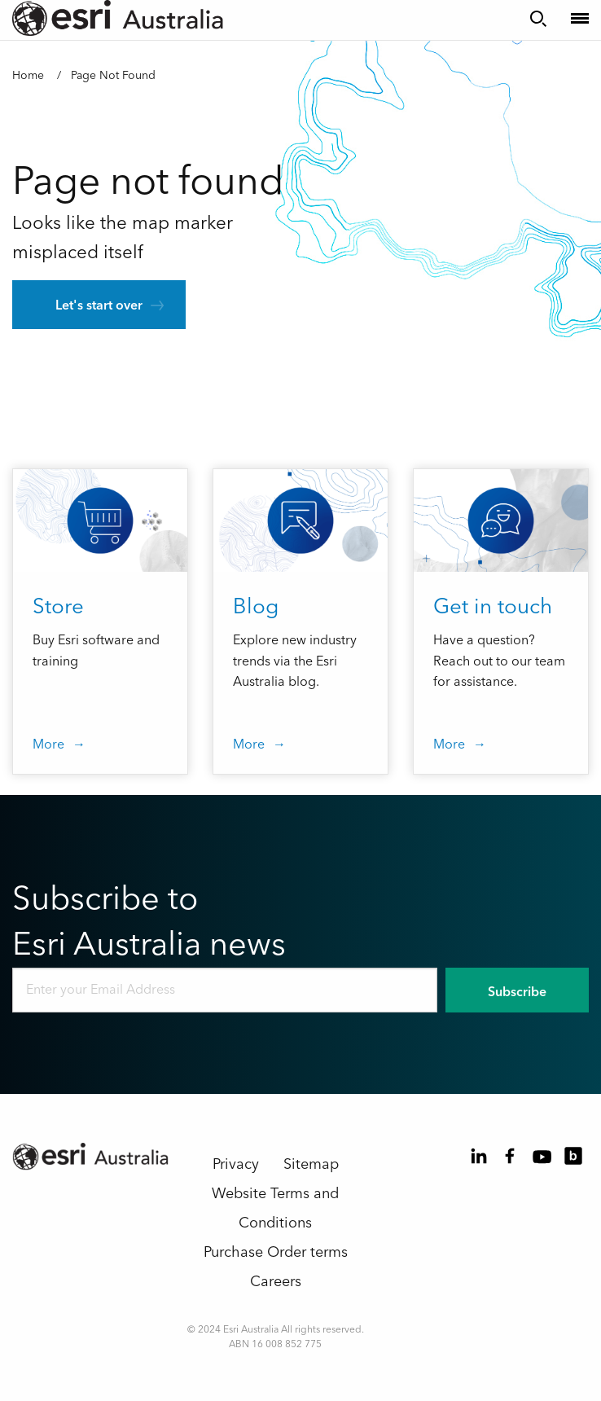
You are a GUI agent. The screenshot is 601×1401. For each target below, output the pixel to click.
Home (28, 76)
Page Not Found (113, 76)
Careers (275, 1281)
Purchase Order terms (276, 1252)
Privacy (236, 1164)
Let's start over (99, 305)
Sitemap (311, 1164)
